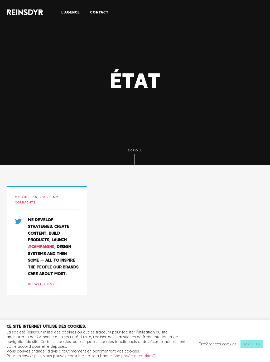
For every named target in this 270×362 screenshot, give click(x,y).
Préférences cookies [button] (218, 344)
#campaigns (41, 246)
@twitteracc (43, 284)
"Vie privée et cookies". (134, 355)
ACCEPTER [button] (252, 344)
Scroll (135, 157)
